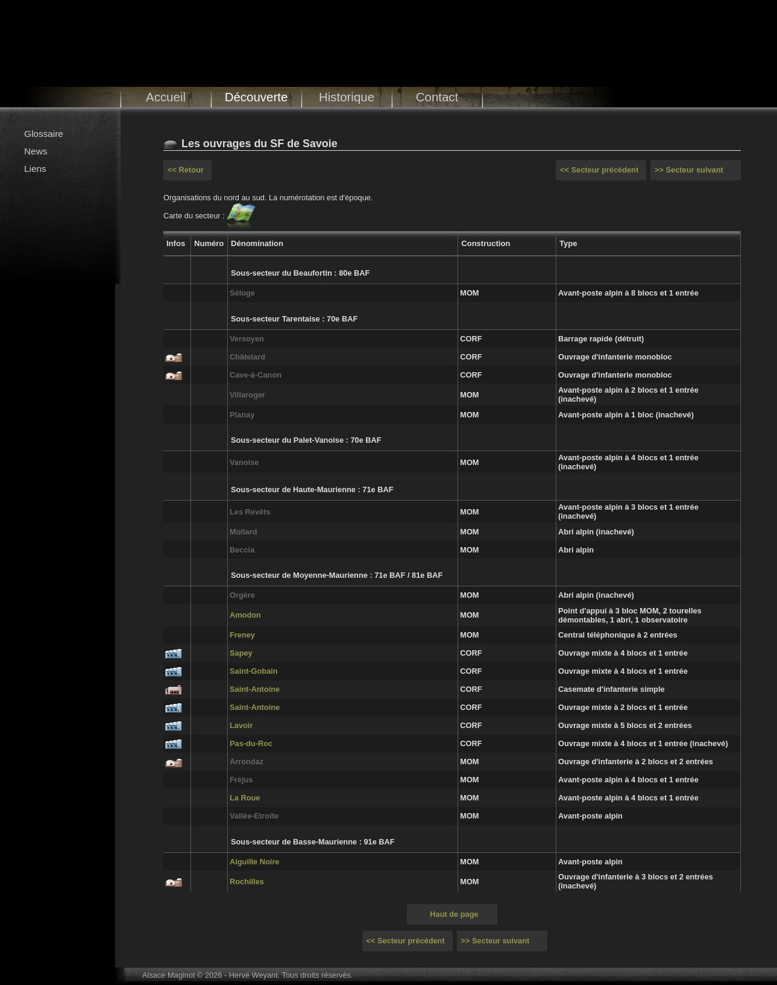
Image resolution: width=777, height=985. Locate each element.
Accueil (166, 97)
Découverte (256, 97)
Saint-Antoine (255, 689)
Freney (242, 634)
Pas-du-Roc (251, 743)
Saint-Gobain (254, 671)
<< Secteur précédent (599, 169)
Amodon (245, 614)
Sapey (241, 652)
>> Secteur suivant (689, 169)
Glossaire (43, 133)
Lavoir (241, 725)
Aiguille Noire (254, 861)
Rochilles (247, 881)
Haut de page (454, 914)
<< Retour (186, 169)
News (35, 151)
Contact (437, 97)
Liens (35, 168)
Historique (346, 97)
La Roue (245, 797)
